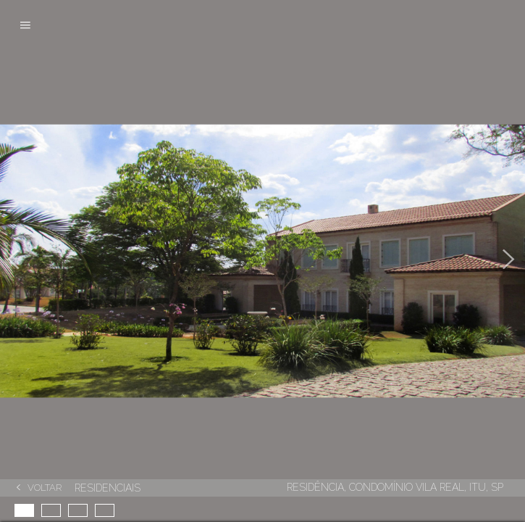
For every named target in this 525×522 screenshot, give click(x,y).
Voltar (45, 487)
